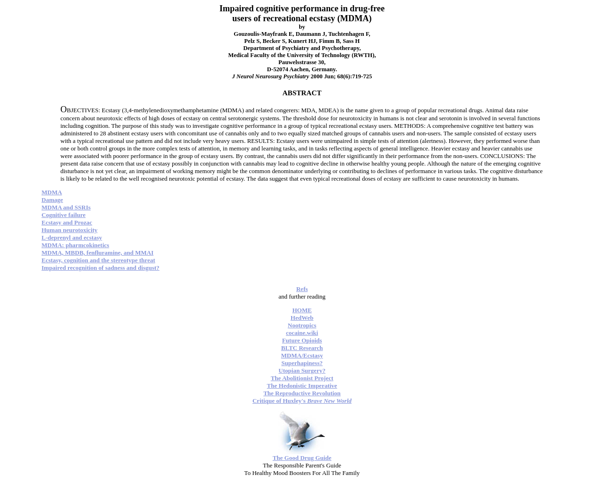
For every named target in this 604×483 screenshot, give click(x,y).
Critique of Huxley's (302, 400)
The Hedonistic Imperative (302, 385)
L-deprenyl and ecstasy (72, 237)
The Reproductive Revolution (302, 393)
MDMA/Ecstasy (302, 355)
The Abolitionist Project (302, 378)
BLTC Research (302, 347)
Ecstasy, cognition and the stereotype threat (98, 260)
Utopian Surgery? (301, 370)
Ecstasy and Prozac (67, 222)
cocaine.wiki (302, 332)
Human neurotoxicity (70, 229)
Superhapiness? (301, 362)
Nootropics (302, 325)
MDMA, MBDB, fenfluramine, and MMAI (97, 252)
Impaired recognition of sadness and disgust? (100, 267)
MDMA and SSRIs (66, 207)
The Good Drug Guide (302, 457)
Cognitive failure (63, 214)
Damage (52, 199)
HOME (301, 310)
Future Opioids (302, 340)
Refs (302, 288)
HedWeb (302, 317)
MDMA (52, 192)
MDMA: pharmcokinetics (75, 245)
